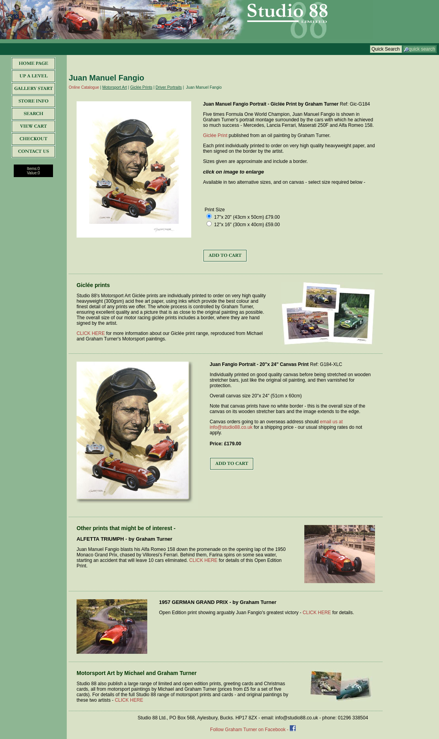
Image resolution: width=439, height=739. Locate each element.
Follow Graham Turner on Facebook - (250, 729)
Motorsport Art (114, 87)
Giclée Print (215, 135)
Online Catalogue (84, 87)
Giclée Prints (141, 87)
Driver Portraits (168, 87)
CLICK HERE (91, 333)
